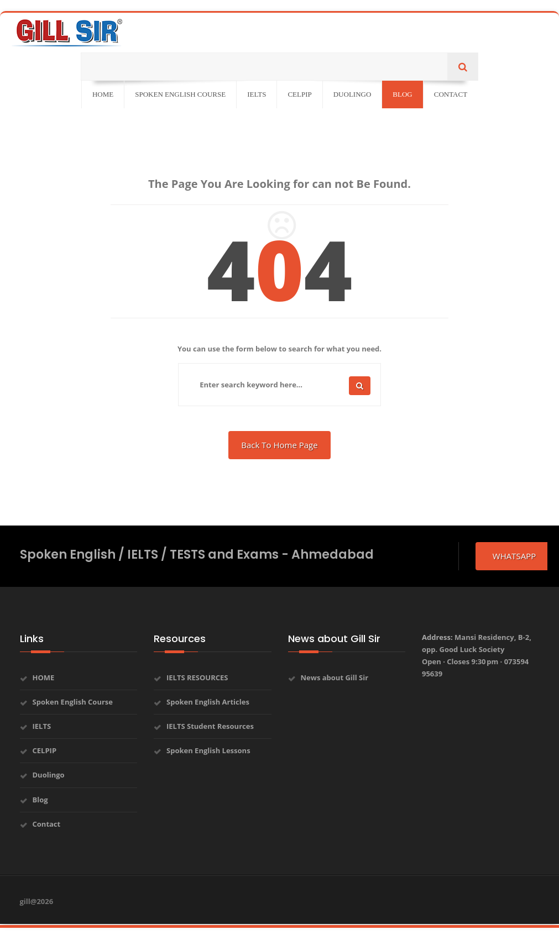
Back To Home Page (279, 444)
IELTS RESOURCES (197, 677)
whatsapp (514, 555)
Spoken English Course (73, 702)
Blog (40, 800)
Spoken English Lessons (208, 750)
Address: (476, 655)
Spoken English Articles (207, 702)
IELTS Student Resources (210, 726)
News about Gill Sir (335, 677)
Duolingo (49, 775)
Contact (47, 824)
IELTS (42, 726)
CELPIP (45, 750)
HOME (44, 677)
